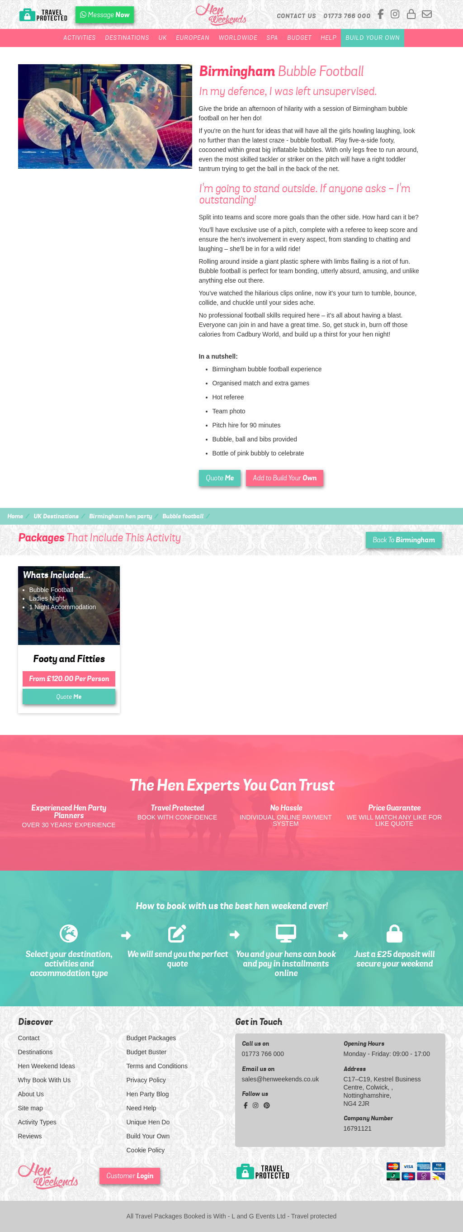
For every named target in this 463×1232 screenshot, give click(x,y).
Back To (404, 540)
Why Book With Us (44, 1080)
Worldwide (237, 38)
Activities (79, 38)
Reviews (30, 1136)
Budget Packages (151, 1038)
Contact (29, 1038)
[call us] (347, 16)
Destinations (127, 38)
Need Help (141, 1108)
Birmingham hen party (120, 516)
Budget (299, 38)
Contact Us (296, 16)
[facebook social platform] (382, 14)
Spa (272, 38)
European (192, 38)
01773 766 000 (263, 1053)
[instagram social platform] (396, 14)
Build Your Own (372, 38)
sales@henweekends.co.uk (280, 1079)
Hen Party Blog (148, 1094)
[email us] (427, 14)
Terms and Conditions (157, 1066)
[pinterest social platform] (267, 1105)
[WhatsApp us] (105, 14)
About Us (31, 1094)
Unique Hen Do (148, 1122)
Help (328, 38)
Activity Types (37, 1122)
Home (15, 516)
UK (162, 38)
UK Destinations (56, 516)
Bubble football (182, 516)
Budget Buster (147, 1052)
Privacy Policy (146, 1080)
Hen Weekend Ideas (47, 1066)
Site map (30, 1108)
